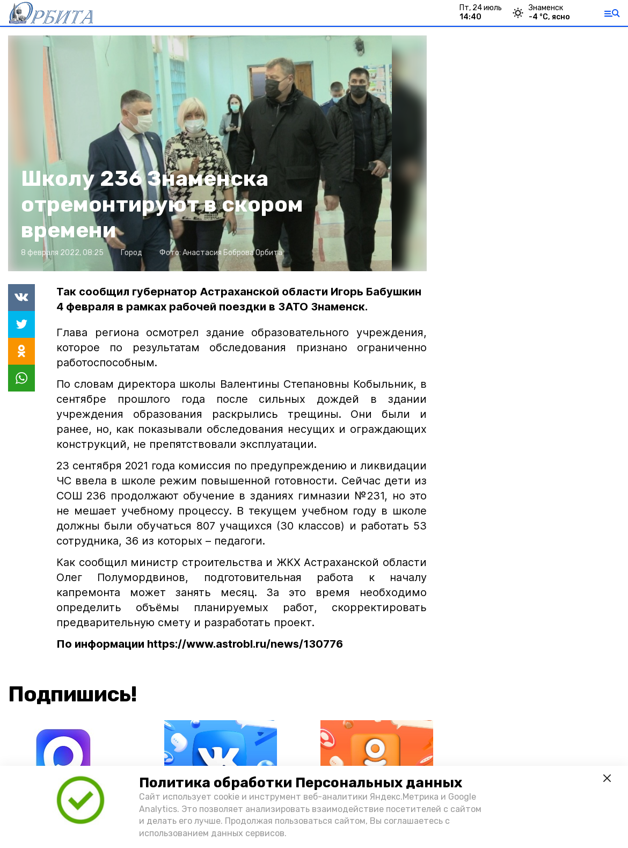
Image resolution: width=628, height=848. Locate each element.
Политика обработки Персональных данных (300, 782)
